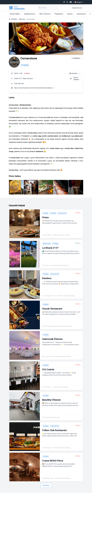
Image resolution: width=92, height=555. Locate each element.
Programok (59, 14)
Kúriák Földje (15, 14)
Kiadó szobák (46, 243)
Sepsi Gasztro (62, 213)
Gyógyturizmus (30, 14)
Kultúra (70, 14)
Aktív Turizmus (45, 14)
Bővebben (46, 485)
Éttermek (22, 19)
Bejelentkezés (77, 8)
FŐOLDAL (14, 19)
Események (82, 14)
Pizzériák (45, 213)
